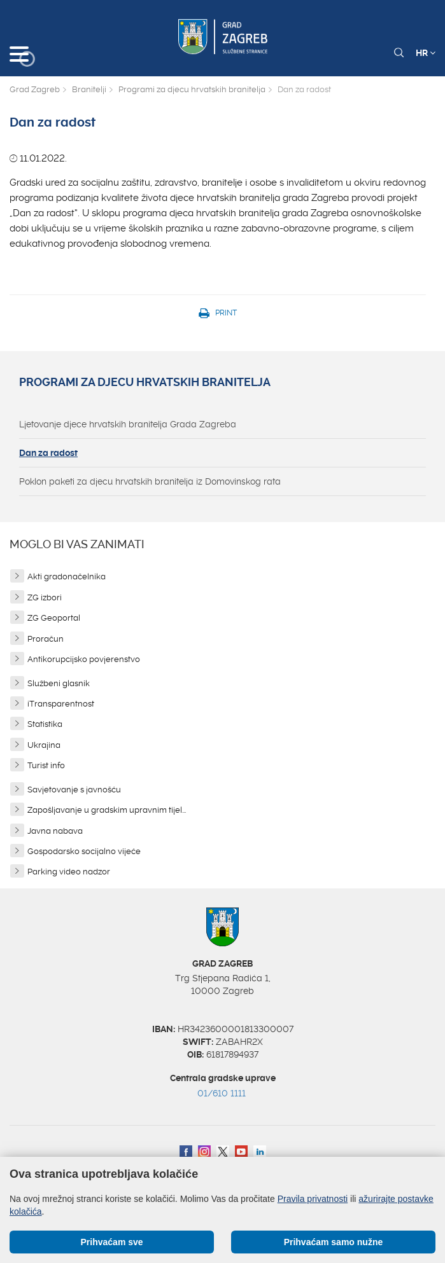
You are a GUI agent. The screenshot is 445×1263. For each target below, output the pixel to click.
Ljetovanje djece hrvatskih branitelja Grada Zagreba (127, 424)
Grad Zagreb (35, 89)
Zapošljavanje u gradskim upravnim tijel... (106, 810)
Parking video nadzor (68, 871)
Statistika (44, 724)
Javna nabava (55, 831)
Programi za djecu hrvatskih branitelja (191, 89)
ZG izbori (44, 597)
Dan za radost (48, 453)
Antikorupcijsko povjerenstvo (83, 659)
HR (425, 53)
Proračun (45, 639)
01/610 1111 (221, 1093)
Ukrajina (43, 745)
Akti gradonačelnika (66, 576)
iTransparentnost (60, 703)
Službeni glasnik (58, 683)
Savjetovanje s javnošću (74, 789)
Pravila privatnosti (313, 1199)
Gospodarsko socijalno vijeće (84, 851)
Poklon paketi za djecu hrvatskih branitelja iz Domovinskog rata (150, 481)
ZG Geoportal (53, 618)
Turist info (46, 765)
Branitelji (89, 89)
